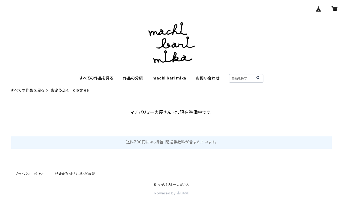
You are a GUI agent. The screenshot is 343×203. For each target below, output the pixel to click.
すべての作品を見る (96, 78)
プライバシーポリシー (31, 174)
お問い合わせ (207, 78)
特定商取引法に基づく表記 (75, 174)
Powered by (171, 193)
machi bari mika (169, 78)
